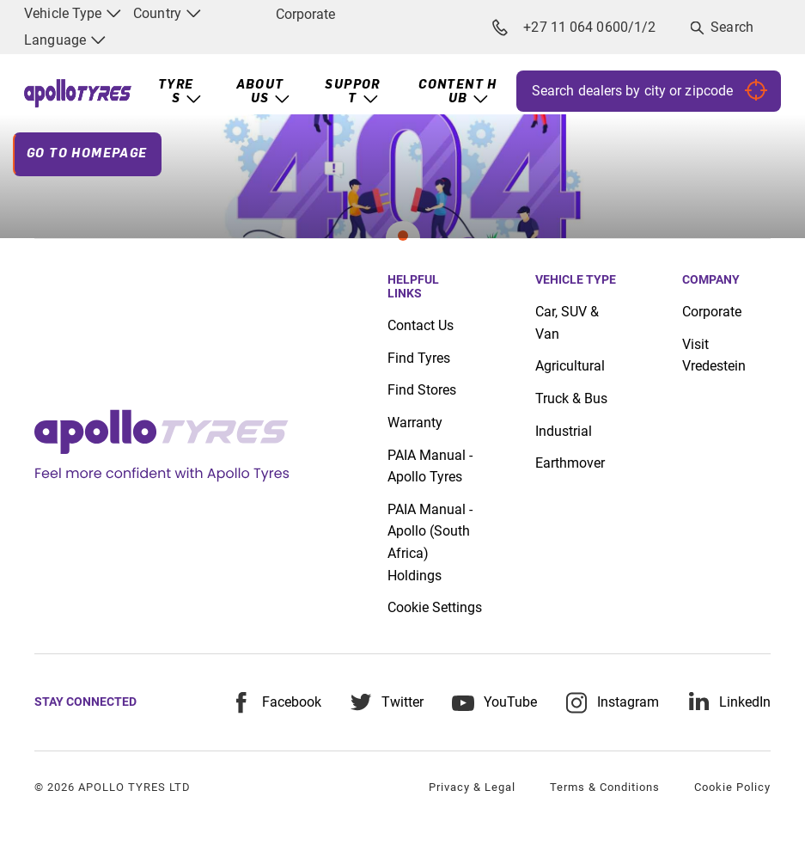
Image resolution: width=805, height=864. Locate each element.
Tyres (176, 92)
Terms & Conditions (605, 787)
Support (352, 92)
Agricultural (570, 366)
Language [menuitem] (65, 40)
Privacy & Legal (472, 787)
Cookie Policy (732, 787)
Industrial (563, 431)
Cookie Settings (434, 608)
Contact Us (420, 325)
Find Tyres (418, 358)
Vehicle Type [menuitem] (72, 13)
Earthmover (570, 463)
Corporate (305, 14)
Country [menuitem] (167, 13)
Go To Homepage (87, 154)
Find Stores (421, 390)
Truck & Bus (571, 398)
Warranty (414, 422)
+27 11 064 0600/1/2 (574, 27)
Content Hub (457, 92)
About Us (260, 92)
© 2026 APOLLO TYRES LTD (112, 787)
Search (731, 27)
